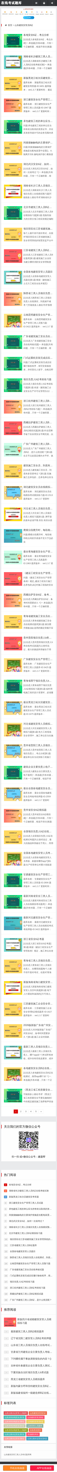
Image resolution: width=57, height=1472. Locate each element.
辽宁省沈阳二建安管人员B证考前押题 (31, 1414)
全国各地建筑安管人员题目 (38, 271)
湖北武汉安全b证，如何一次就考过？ (26, 1331)
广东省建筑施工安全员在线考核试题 (26, 1379)
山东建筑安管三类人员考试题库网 (17, 1455)
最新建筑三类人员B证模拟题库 (27, 1408)
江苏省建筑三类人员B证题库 (38, 250)
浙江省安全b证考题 (33, 939)
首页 (10, 25)
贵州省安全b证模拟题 (35, 810)
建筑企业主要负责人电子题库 (39, 767)
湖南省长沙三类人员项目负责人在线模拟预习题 (31, 1337)
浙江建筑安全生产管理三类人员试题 (25, 1312)
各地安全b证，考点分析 (36, 35)
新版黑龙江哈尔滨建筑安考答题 (23, 1306)
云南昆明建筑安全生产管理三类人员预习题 (29, 1373)
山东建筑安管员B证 (24, 25)
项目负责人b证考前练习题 (37, 379)
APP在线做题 (44, 1468)
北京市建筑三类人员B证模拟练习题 (25, 1343)
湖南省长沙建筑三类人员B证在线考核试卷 (28, 1300)
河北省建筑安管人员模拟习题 (39, 724)
